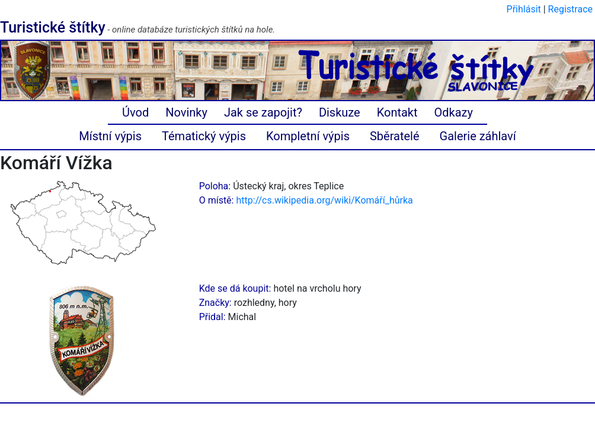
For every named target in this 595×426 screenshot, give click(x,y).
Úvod (135, 112)
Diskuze (339, 112)
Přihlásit (524, 9)
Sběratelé (395, 136)
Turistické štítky (52, 27)
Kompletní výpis (308, 136)
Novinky (186, 112)
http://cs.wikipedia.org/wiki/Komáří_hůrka (324, 200)
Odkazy (453, 112)
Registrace (570, 9)
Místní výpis (110, 136)
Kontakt (397, 112)
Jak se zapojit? (263, 112)
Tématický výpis (204, 136)
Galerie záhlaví (478, 136)
